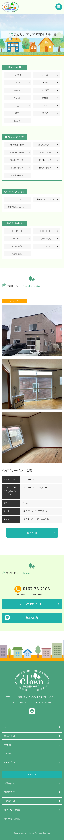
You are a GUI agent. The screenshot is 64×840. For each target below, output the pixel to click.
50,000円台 (17, 246)
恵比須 (45, 90)
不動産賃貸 (9, 792)
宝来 (45, 82)
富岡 (17, 90)
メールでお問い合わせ (32, 604)
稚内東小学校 (45, 167)
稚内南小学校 (45, 160)
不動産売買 (9, 783)
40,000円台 (45, 238)
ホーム (7, 727)
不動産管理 (9, 801)
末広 (45, 98)
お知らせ (8, 753)
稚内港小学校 (17, 175)
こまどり (17, 75)
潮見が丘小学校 (45, 144)
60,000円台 (45, 246)
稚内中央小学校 (17, 152)
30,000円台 (17, 238)
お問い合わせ (10, 762)
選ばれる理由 (10, 736)
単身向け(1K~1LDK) (45, 199)
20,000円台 (45, 231)
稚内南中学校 (17, 160)
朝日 (17, 98)
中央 (45, 75)
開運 (17, 120)
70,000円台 (17, 254)
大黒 (17, 82)
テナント (17, 199)
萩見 (45, 113)
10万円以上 (17, 231)
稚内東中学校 (17, 167)
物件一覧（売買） (12, 809)
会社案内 (8, 744)
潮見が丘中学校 (17, 144)
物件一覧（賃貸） (12, 818)
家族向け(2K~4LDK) (17, 207)
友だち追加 (32, 617)
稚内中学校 (45, 152)
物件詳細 (32, 532)
